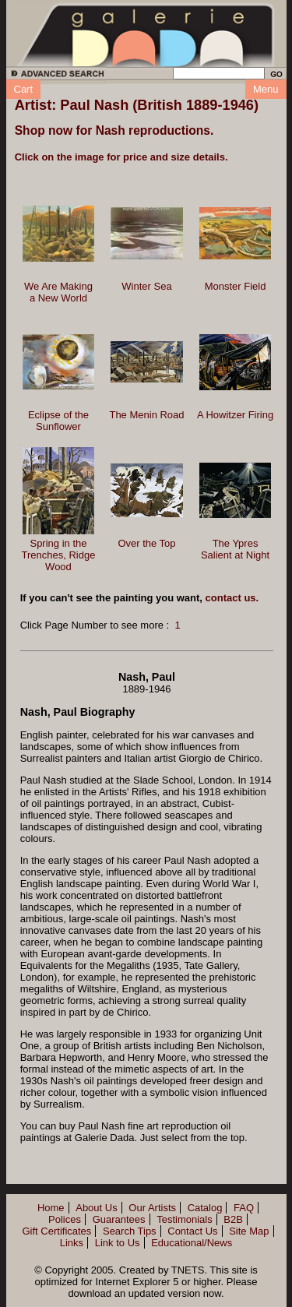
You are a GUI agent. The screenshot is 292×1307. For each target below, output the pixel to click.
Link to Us (117, 1243)
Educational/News (191, 1243)
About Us (96, 1208)
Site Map (249, 1231)
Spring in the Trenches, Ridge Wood (59, 554)
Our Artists (152, 1208)
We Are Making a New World (58, 292)
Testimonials (185, 1219)
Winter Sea (146, 286)
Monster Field (235, 286)
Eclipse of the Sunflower (58, 420)
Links (71, 1243)
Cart (23, 89)
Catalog (205, 1208)
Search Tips (130, 1231)
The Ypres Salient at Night (235, 549)
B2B (233, 1219)
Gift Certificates (56, 1231)
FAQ (244, 1208)
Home (51, 1208)
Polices (64, 1219)
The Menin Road (146, 415)
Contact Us (192, 1231)
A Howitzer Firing (235, 415)
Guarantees (119, 1219)
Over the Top (146, 543)
